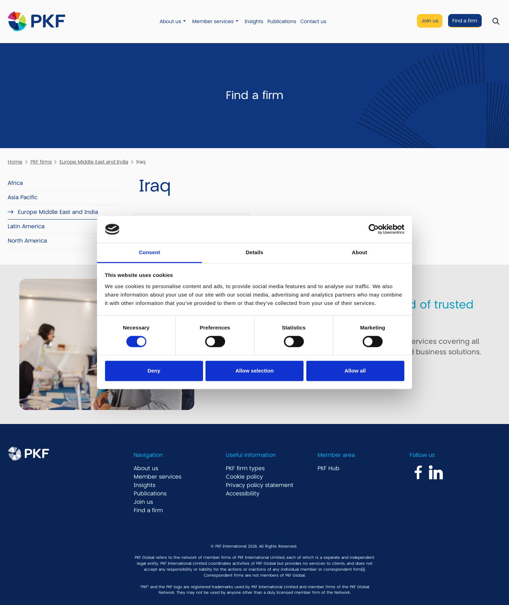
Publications (281, 22)
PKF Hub (329, 468)
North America (27, 240)
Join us (429, 21)
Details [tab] (254, 252)
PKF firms (41, 162)
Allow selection (254, 371)
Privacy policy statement (259, 485)
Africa (15, 183)
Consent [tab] (149, 252)
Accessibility (242, 493)
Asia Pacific (22, 197)
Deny (153, 371)
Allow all (355, 371)
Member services (212, 22)
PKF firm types (245, 468)
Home (15, 162)
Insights (254, 22)
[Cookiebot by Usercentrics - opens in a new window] (373, 229)
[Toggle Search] (495, 21)
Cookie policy (244, 476)
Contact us (313, 22)
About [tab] (359, 252)
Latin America (26, 226)
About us (170, 22)
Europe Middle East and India (94, 162)
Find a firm (464, 21)
